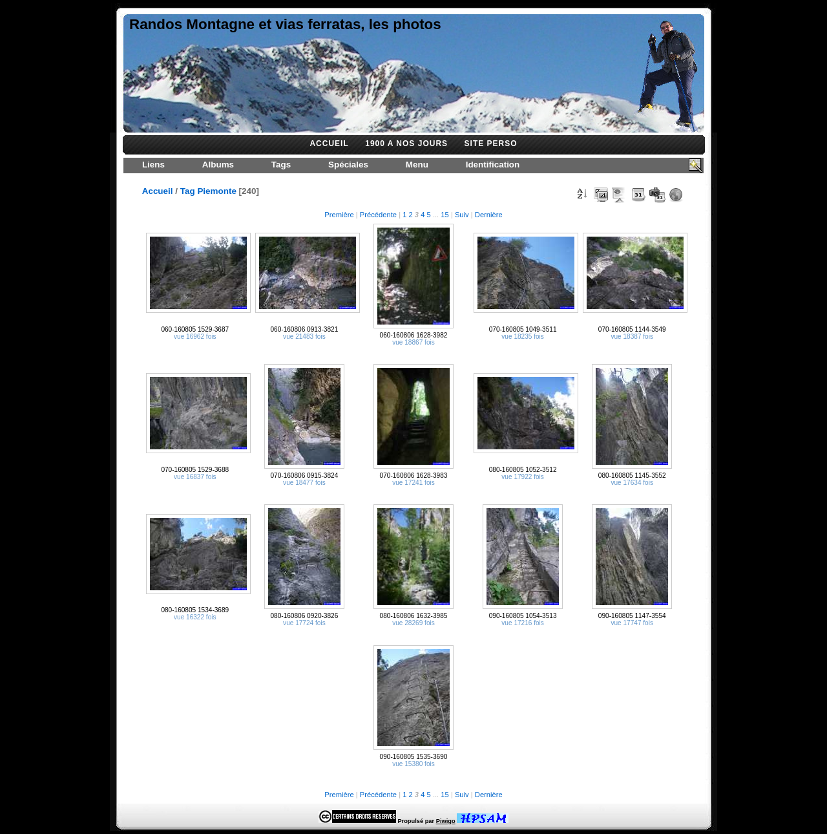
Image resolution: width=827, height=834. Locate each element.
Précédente (378, 215)
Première (338, 215)
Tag (187, 191)
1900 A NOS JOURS (406, 143)
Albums (218, 164)
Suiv (462, 215)
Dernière (489, 215)
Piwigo (445, 821)
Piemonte (216, 191)
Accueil (157, 191)
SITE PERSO (491, 143)
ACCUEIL (328, 143)
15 (444, 215)
